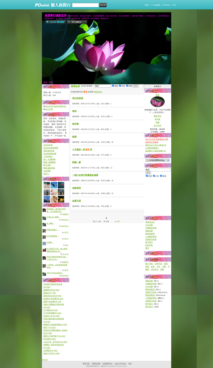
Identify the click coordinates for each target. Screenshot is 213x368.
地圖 (157, 122)
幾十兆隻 (149, 264)
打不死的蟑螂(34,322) (52, 313)
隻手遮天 (149, 242)
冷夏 (164, 266)
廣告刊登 (86, 364)
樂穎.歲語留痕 (49, 168)
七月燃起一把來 (82, 149)
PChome (166, 5)
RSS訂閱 (49, 106)
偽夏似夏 (149, 231)
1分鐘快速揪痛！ (152, 148)
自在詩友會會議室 (50, 148)
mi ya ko (66, 254)
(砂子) (66, 232)
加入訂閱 (49, 109)
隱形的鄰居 (150, 234)
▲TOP (117, 222)
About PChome (120, 364)
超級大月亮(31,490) (51, 353)
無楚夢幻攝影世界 (56, 15)
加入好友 (157, 125)
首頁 (45, 82)
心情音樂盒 (48, 156)
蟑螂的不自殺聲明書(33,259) (55, 324)
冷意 (158, 266)
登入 (174, 5)
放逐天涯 (76, 200)
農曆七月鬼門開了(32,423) (54, 336)
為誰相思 (76, 188)
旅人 (67, 245)
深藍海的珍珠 (49, 151)
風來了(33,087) (49, 327)
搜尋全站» (98, 92)
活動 (51, 82)
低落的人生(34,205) (51, 316)
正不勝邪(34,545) (50, 310)
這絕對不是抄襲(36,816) (53, 299)
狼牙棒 (75, 124)
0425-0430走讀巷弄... (55, 273)
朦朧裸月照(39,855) (51, 290)
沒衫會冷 (154, 269)
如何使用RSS (59, 106)
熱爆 (162, 269)
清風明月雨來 (151, 239)
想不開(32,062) (49, 339)
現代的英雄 (77, 98)
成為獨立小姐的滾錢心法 (155, 151)
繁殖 (147, 266)
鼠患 (153, 266)
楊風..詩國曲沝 (49, 162)
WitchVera (65, 220)
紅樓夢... (50, 242)
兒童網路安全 (107, 364)
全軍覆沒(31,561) (50, 350)
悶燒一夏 (76, 162)
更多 (46, 174)
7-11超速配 (156, 5)
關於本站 (157, 116)
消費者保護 (96, 364)
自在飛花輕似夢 (49, 154)
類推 (166, 264)
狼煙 (74, 136)
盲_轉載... (50, 223)
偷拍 (74, 111)
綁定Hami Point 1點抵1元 (155, 145)
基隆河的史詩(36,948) (52, 296)
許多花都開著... (52, 236)
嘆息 (147, 248)
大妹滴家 (47, 171)
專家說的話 (150, 222)
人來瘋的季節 (151, 236)
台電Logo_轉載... (53, 217)
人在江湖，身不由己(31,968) (55, 342)
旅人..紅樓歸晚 (49, 159)
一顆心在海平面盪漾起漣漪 (85, 175)
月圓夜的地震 (151, 228)
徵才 (130, 364)
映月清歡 (47, 165)
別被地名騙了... (52, 230)
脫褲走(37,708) (49, 293)
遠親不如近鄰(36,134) (52, 301)
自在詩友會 (48, 145)
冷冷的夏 (149, 225)
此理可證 (158, 264)
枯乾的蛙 (149, 245)
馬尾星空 (65, 214)
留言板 (157, 119)
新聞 (146, 5)
